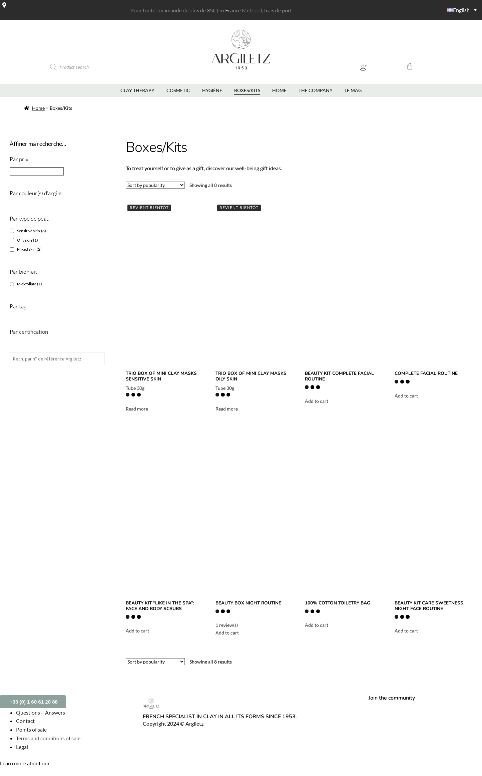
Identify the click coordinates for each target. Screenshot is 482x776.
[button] (363, 68)
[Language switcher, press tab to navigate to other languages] (439, 9)
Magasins (13, 13)
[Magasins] (4, 4)
